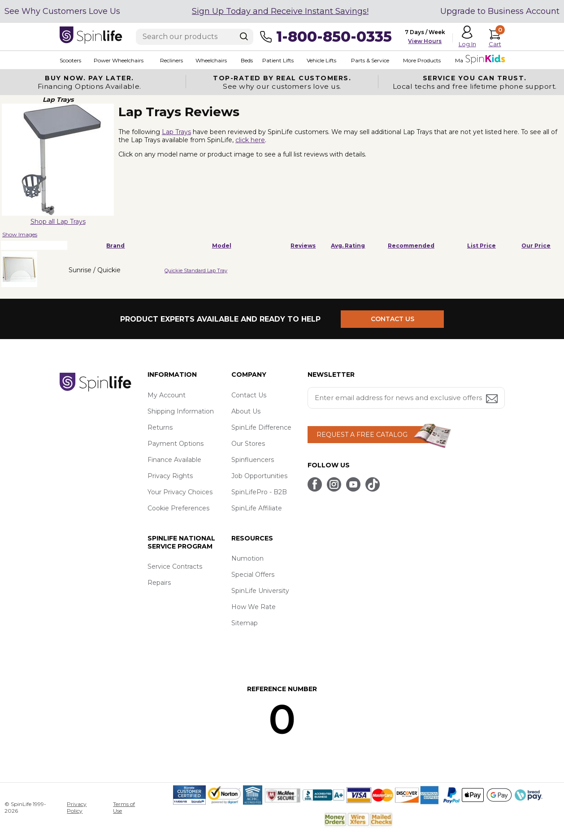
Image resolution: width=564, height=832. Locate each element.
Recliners (171, 60)
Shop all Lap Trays (58, 222)
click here (250, 140)
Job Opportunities (259, 476)
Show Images (19, 234)
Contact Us (248, 395)
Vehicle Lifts (321, 60)
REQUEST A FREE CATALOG (362, 435)
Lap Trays (176, 132)
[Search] (244, 36)
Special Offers (252, 575)
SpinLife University (260, 591)
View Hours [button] (425, 41)
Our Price (536, 245)
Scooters (70, 60)
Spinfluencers (252, 460)
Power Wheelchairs (118, 60)
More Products (422, 60)
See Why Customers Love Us (62, 11)
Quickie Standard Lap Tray (196, 270)
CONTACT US (392, 319)
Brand (115, 245)
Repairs (159, 583)
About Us (245, 411)
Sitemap (244, 623)
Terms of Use (124, 807)
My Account (167, 395)
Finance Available (174, 460)
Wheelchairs (211, 60)
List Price (481, 245)
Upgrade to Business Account (500, 11)
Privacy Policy (77, 807)
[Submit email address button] (492, 399)
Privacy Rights (170, 476)
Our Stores (248, 444)
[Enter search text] (194, 37)
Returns (160, 427)
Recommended (411, 245)
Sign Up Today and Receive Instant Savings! (280, 11)
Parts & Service (370, 60)
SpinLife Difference (261, 427)
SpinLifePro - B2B (259, 492)
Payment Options (176, 444)
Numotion (247, 558)
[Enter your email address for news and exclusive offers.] (406, 398)
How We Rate (253, 607)
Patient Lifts (278, 60)
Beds (247, 60)
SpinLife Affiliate (256, 508)
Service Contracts (175, 566)
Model (221, 245)
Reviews (303, 245)
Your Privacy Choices (180, 492)
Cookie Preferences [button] (178, 508)
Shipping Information (181, 411)
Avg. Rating (348, 245)
